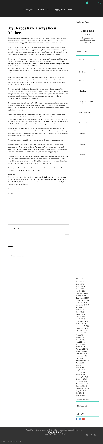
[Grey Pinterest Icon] (87, 435)
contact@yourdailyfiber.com (71, 430)
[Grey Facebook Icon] (91, 435)
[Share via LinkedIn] (19, 228)
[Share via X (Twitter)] (14, 228)
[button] (86, 2)
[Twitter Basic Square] (80, 419)
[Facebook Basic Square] (77, 419)
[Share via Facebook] (9, 228)
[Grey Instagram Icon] (95, 435)
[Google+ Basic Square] (83, 419)
